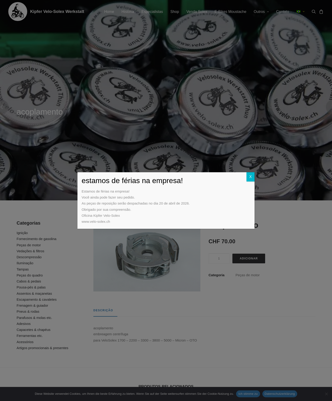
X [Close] (250, 177)
